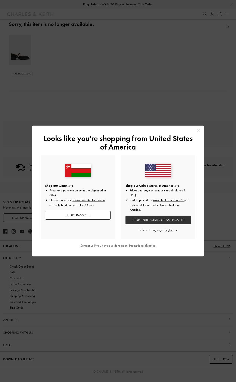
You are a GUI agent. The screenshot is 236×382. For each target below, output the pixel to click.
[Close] (198, 131)
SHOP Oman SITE (78, 215)
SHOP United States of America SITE (158, 220)
